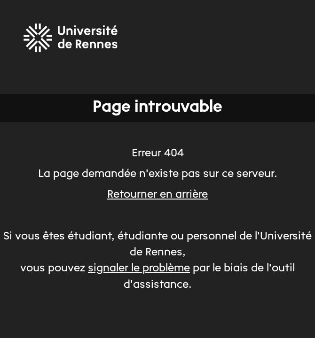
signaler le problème (139, 268)
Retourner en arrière (157, 194)
